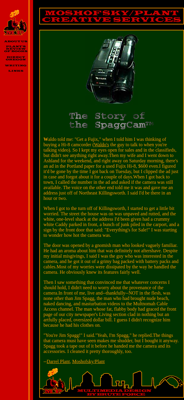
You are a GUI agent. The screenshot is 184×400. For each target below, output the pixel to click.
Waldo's (101, 144)
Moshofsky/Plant (88, 361)
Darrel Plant (58, 361)
